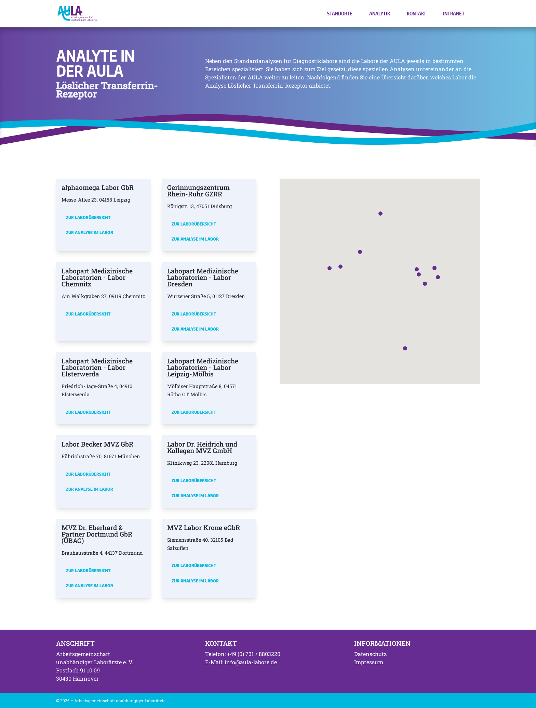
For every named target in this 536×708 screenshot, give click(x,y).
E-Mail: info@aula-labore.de (241, 662)
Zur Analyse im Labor (89, 232)
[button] (419, 274)
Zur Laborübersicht (88, 217)
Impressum (368, 662)
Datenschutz (370, 653)
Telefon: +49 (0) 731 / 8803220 (242, 653)
